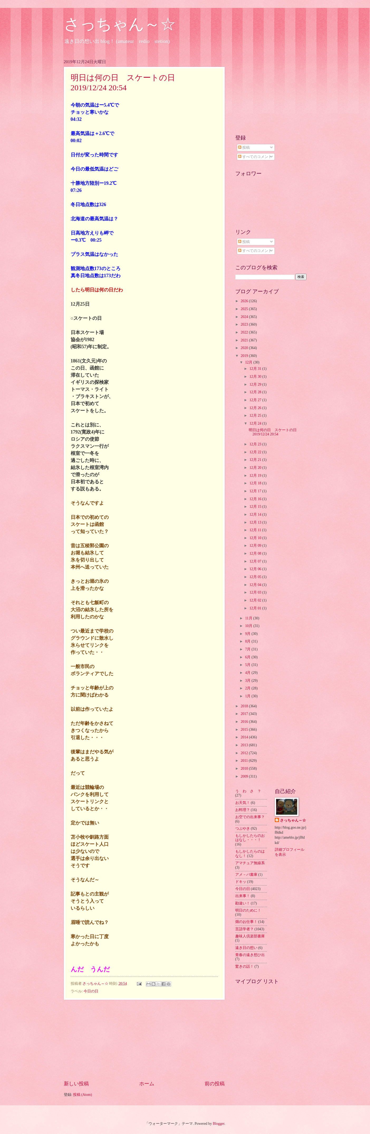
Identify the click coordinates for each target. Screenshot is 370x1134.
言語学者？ (244, 929)
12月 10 (255, 538)
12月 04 (255, 585)
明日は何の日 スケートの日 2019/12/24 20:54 (274, 432)
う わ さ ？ (248, 791)
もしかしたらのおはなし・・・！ (250, 838)
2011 (245, 761)
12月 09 (255, 546)
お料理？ (242, 810)
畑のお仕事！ (246, 922)
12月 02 (255, 600)
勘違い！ (242, 903)
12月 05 (255, 577)
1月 (248, 696)
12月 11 (255, 530)
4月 (248, 673)
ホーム (146, 1083)
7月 (248, 649)
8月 (248, 641)
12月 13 (255, 522)
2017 (245, 714)
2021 (245, 340)
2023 (245, 324)
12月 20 (255, 468)
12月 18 (255, 483)
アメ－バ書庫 (246, 875)
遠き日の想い (246, 948)
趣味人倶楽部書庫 (250, 936)
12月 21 (255, 460)
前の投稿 (215, 1083)
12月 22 (255, 452)
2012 (245, 753)
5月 (248, 665)
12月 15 (255, 507)
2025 (245, 309)
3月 (248, 681)
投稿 (243, 148)
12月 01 (255, 608)
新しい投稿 (76, 1083)
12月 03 (255, 592)
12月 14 (255, 514)
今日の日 (91, 991)
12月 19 (255, 476)
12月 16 (255, 499)
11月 (249, 618)
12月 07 (255, 561)
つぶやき (242, 828)
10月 (249, 626)
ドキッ (240, 882)
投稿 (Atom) (82, 1095)
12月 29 (255, 384)
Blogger (218, 1124)
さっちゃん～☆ (120, 24)
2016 (245, 722)
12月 (249, 362)
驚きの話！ (244, 966)
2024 (245, 317)
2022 (245, 332)
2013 (245, 745)
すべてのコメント (255, 157)
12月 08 (255, 553)
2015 (245, 730)
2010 (245, 768)
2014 (245, 737)
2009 (245, 776)
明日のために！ (248, 910)
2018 (245, 706)
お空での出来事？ (250, 817)
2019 (245, 356)
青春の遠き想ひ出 (250, 955)
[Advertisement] (144, 1040)
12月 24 (255, 423)
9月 (248, 634)
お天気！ (242, 803)
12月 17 (255, 491)
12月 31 (255, 369)
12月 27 (255, 400)
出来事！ (242, 896)
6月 (248, 657)
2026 (245, 301)
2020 (245, 348)
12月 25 (255, 415)
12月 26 (255, 408)
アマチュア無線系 (250, 863)
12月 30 (255, 377)
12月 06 (255, 569)
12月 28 (255, 392)
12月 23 (255, 444)
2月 (248, 688)
